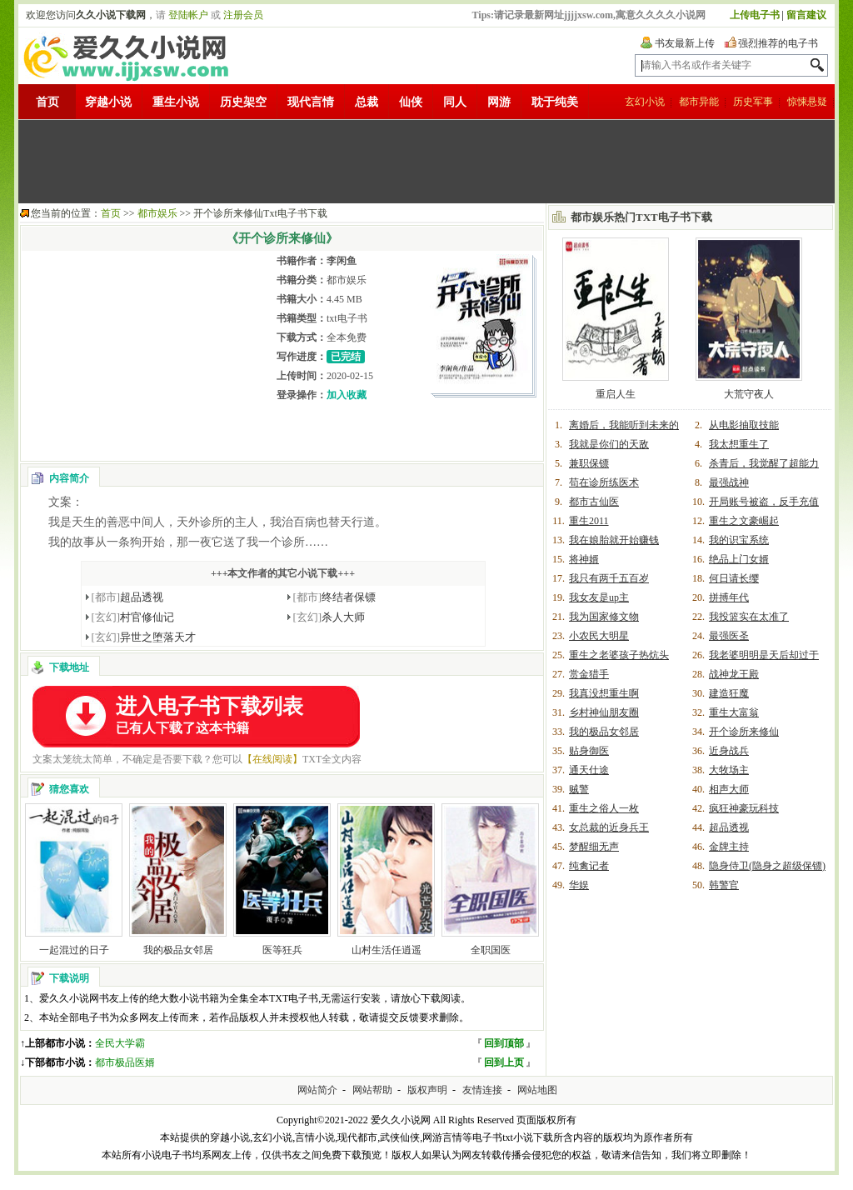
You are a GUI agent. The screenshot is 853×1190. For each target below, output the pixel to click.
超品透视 (128, 597)
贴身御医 (589, 751)
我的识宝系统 (739, 540)
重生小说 (175, 102)
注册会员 (243, 15)
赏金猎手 (589, 674)
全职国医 (491, 950)
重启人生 (616, 394)
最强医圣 (729, 636)
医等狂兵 (282, 950)
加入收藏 (347, 395)
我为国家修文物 (604, 616)
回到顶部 (504, 1043)
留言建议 (806, 15)
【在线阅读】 (272, 759)
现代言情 (310, 102)
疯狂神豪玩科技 (744, 808)
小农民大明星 (599, 636)
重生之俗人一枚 (604, 808)
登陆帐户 (188, 15)
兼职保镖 (589, 463)
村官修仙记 (133, 617)
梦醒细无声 (594, 846)
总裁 (366, 102)
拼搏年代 (729, 597)
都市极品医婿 (125, 1062)
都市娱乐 (157, 213)
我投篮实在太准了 (749, 616)
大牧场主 (729, 770)
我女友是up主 (599, 597)
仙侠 (410, 102)
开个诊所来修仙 (744, 732)
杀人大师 (329, 617)
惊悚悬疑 (807, 102)
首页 (47, 102)
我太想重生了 (739, 444)
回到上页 (504, 1062)
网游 (499, 102)
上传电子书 (755, 15)
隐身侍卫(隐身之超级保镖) (767, 866)
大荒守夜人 (749, 394)
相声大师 (729, 789)
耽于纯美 (554, 102)
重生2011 (589, 521)
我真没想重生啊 (604, 693)
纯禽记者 (589, 866)
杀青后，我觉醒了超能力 (764, 463)
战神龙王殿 (734, 674)
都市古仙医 (594, 502)
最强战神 (729, 482)
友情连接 (482, 1090)
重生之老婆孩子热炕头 (619, 655)
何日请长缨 (734, 578)
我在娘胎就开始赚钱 (614, 540)
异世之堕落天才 (144, 637)
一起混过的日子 (74, 950)
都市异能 (699, 102)
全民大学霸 (120, 1043)
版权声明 (427, 1090)
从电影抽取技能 (744, 425)
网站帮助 (372, 1090)
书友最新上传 (685, 43)
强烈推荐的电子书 (778, 43)
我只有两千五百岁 (609, 578)
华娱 (579, 885)
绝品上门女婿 (739, 559)
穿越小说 (108, 102)
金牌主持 (729, 846)
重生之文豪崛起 (744, 521)
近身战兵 (729, 751)
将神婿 (584, 559)
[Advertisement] (426, 161)
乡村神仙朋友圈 (604, 712)
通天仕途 (589, 770)
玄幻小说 (645, 102)
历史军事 (753, 102)
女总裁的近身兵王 (609, 827)
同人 (454, 102)
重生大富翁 (734, 712)
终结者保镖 (335, 597)
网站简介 (317, 1090)
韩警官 (724, 885)
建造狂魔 (729, 693)
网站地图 (537, 1090)
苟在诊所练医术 (604, 482)
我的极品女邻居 (178, 950)
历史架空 (243, 102)
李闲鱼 (342, 261)
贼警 (579, 789)
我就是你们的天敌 (609, 444)
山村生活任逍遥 (387, 950)
